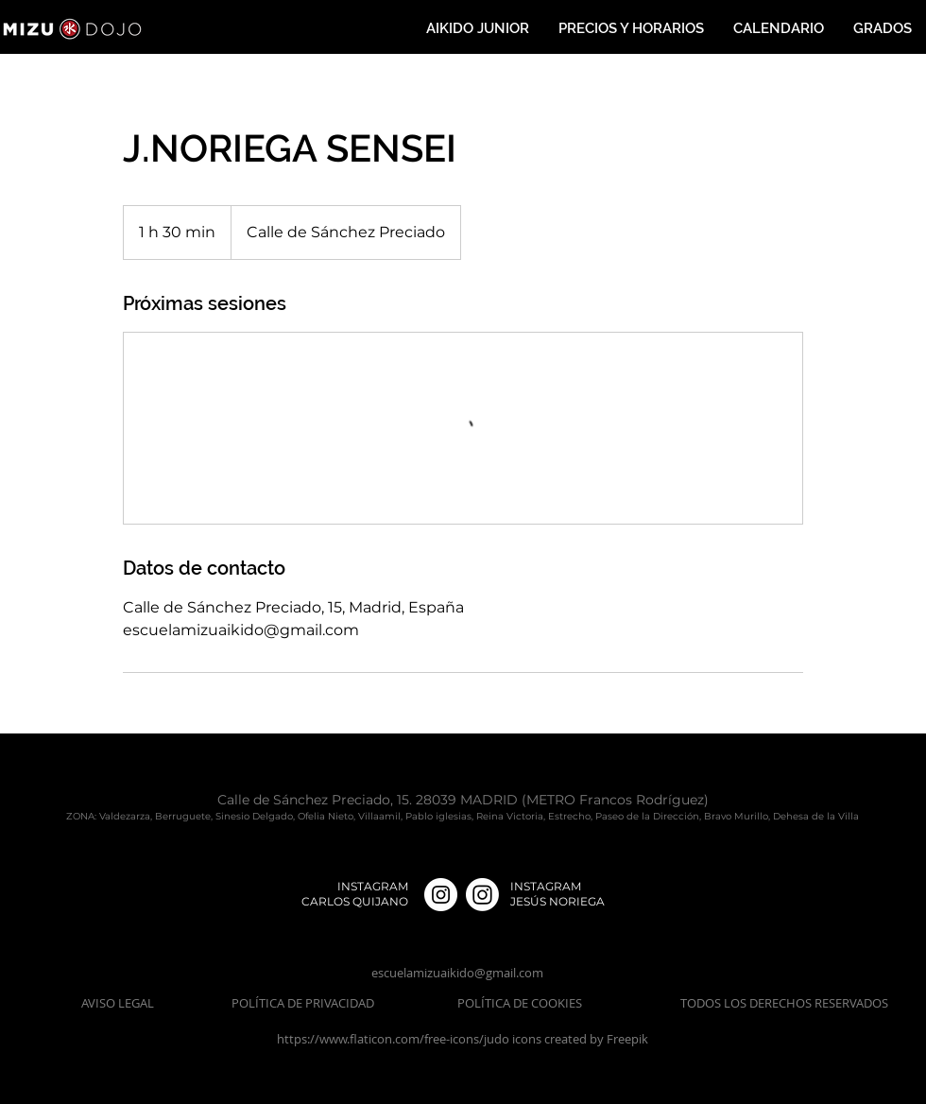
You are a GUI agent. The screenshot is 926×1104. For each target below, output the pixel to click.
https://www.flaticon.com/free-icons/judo (394, 1038)
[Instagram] (482, 894)
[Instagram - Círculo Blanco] (440, 894)
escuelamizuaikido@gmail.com (457, 972)
